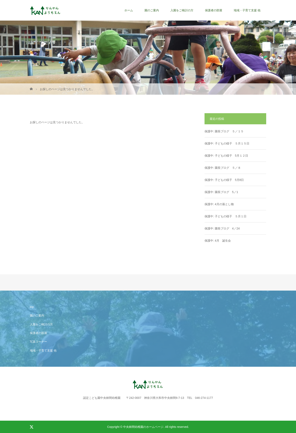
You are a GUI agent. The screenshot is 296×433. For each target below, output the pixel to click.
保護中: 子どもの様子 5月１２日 (226, 155)
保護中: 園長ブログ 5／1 (221, 192)
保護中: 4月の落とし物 (219, 204)
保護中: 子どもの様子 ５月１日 (225, 216)
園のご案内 (152, 10)
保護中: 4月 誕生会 (218, 240)
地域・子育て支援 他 (247, 10)
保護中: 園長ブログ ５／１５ (224, 131)
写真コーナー (38, 341)
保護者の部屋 (213, 10)
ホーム (128, 10)
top (32, 306)
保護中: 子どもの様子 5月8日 (224, 180)
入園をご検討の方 (181, 10)
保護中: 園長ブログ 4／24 (222, 228)
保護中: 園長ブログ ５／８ (223, 167)
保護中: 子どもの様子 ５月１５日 (227, 143)
